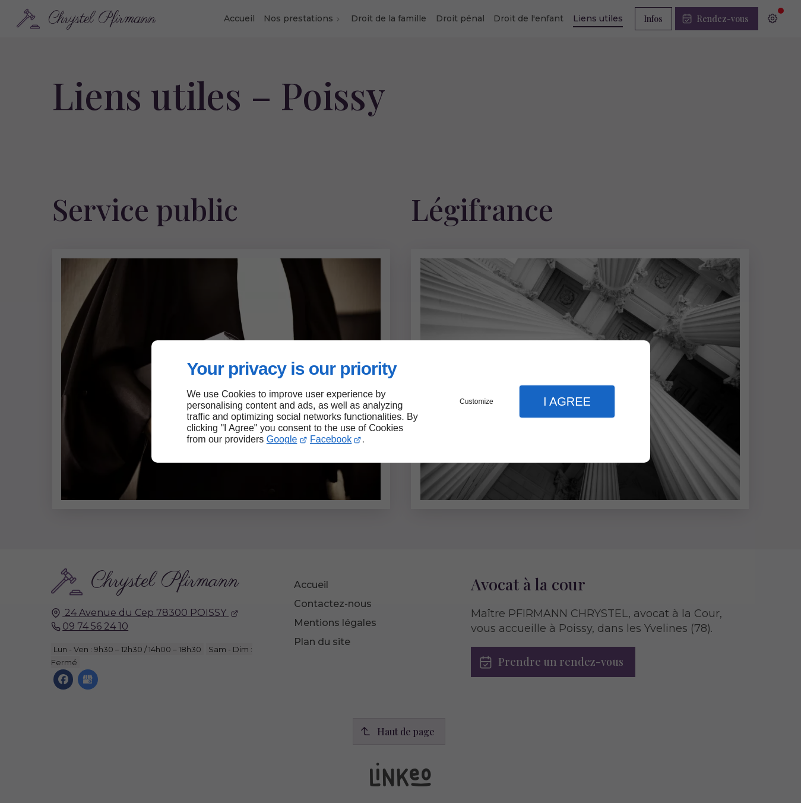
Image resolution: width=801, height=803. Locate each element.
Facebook (331, 439)
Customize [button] (476, 401)
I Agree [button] (567, 401)
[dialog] (400, 401)
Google (282, 439)
